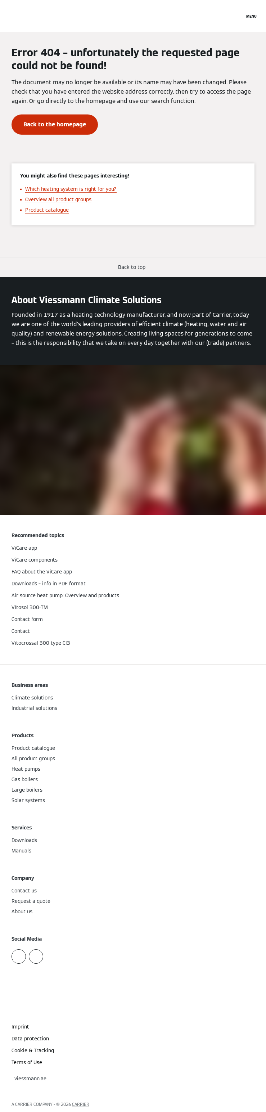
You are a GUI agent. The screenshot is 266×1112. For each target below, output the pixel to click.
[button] (133, 267)
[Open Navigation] (251, 16)
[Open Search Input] (235, 16)
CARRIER (80, 1104)
